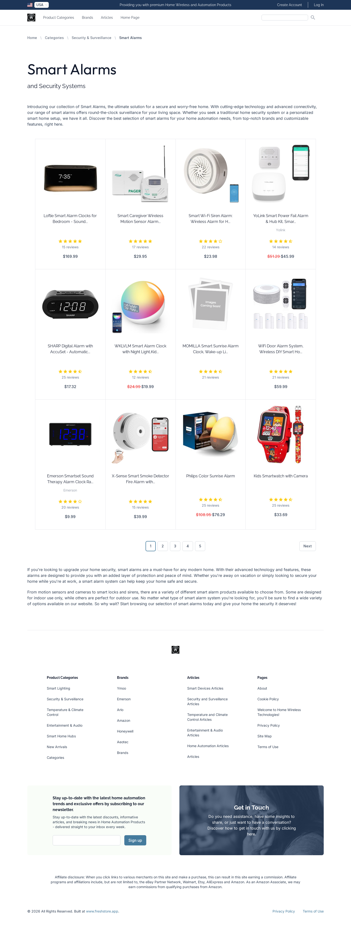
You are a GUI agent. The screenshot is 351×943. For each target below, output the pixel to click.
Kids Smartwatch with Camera (281, 476)
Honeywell (125, 731)
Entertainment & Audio (64, 725)
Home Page (130, 18)
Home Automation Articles (208, 746)
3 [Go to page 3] (175, 546)
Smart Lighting (58, 688)
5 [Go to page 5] (200, 546)
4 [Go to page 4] (187, 546)
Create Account (289, 5)
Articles (107, 18)
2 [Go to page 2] (163, 546)
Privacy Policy (268, 725)
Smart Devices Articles (205, 688)
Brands (87, 18)
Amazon (123, 720)
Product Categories (58, 18)
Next (307, 546)
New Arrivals (57, 747)
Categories (54, 38)
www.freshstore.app (102, 911)
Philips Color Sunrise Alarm (210, 476)
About (262, 688)
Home (32, 38)
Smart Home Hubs (61, 736)
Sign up (135, 840)
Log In (319, 5)
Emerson (124, 699)
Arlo (120, 710)
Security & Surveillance (91, 38)
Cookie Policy (268, 699)
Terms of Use (267, 747)
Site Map (264, 736)
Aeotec (122, 742)
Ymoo (121, 688)
